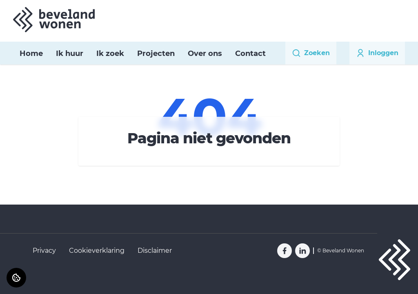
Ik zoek (110, 53)
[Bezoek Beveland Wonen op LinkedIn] (302, 250)
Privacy (44, 250)
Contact (250, 53)
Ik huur (69, 53)
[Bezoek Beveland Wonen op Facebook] (284, 250)
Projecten (156, 53)
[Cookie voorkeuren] (16, 277)
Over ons (205, 53)
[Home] (54, 20)
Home (31, 53)
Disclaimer (155, 250)
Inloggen (377, 53)
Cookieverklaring (97, 250)
